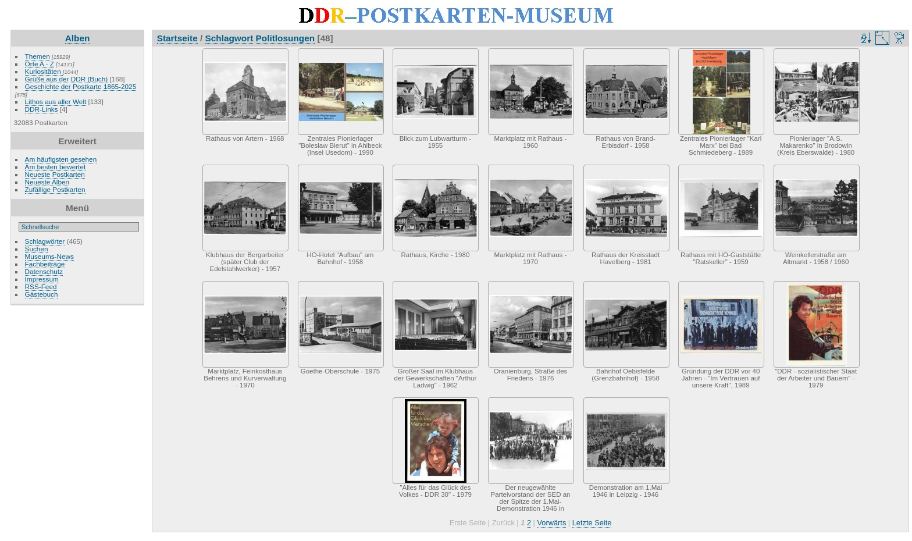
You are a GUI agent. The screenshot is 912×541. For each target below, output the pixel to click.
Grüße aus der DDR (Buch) (66, 79)
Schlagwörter (45, 241)
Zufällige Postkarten (55, 189)
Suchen (36, 248)
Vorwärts (552, 522)
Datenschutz (44, 271)
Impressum (42, 279)
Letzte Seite (592, 522)
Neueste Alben (47, 182)
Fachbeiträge (45, 264)
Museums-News (49, 256)
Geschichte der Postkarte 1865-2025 (81, 86)
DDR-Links (41, 109)
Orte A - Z (39, 63)
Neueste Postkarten (55, 174)
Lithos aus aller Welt (56, 101)
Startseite (177, 38)
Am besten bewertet (55, 166)
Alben (77, 38)
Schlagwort (229, 38)
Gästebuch (41, 294)
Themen (37, 56)
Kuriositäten (44, 71)
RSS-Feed (41, 286)
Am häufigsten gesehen (61, 159)
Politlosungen (285, 38)
